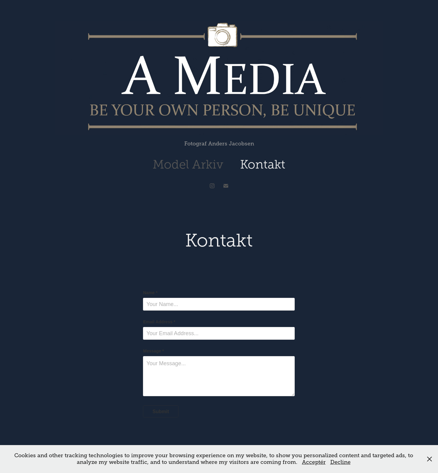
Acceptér (314, 462)
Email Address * (159, 322)
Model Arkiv (188, 164)
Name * (150, 293)
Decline (340, 462)
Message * (153, 351)
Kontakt (262, 164)
